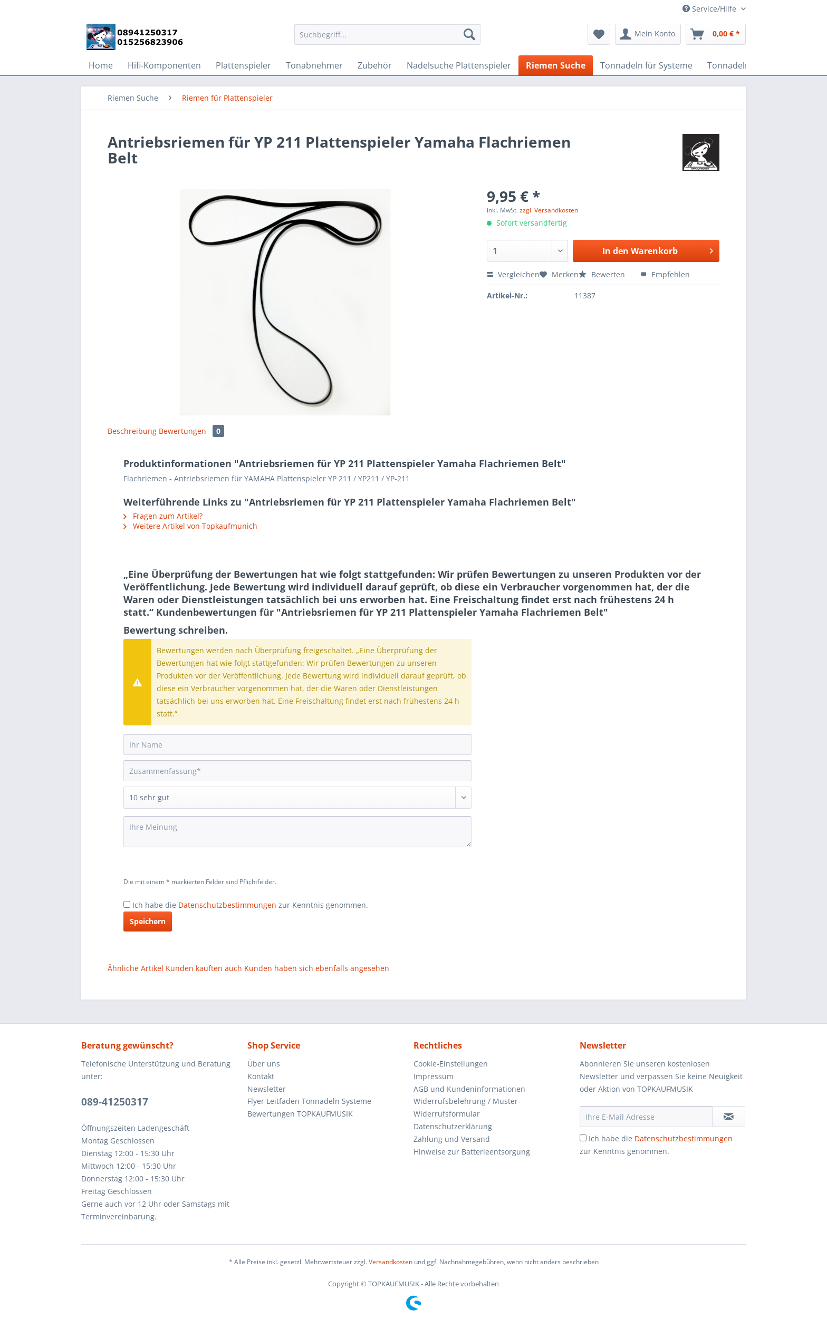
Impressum (434, 1076)
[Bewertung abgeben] (297, 798)
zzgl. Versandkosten (549, 210)
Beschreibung (132, 431)
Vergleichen (513, 274)
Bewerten (603, 274)
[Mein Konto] (648, 34)
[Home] (100, 65)
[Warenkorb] (716, 34)
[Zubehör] (374, 65)
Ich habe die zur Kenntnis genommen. (250, 905)
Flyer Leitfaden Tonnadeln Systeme (309, 1101)
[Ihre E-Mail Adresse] (646, 1116)
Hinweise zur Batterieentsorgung (472, 1152)
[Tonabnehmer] (314, 65)
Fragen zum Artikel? (163, 516)
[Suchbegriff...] (387, 34)
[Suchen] (469, 34)
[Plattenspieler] (243, 65)
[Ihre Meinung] (297, 831)
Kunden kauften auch (204, 968)
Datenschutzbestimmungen (227, 905)
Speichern (148, 921)
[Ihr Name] (297, 744)
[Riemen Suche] (555, 65)
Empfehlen (665, 274)
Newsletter (266, 1089)
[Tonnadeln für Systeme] (646, 65)
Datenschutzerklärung (453, 1126)
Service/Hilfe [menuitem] (710, 9)
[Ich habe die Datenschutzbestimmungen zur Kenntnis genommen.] (126, 904)
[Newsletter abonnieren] (728, 1116)
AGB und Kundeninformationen (469, 1089)
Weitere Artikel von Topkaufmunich (190, 526)
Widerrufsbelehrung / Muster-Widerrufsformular (467, 1107)
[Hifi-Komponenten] (164, 65)
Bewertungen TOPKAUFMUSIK (300, 1114)
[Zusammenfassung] (297, 770)
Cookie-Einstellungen (451, 1064)
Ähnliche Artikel (136, 968)
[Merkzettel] (599, 34)
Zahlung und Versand (452, 1139)
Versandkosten (390, 1261)
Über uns (263, 1064)
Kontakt (260, 1076)
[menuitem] (387, 39)
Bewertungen (191, 431)
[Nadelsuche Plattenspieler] (458, 65)
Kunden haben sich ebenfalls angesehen (316, 968)
